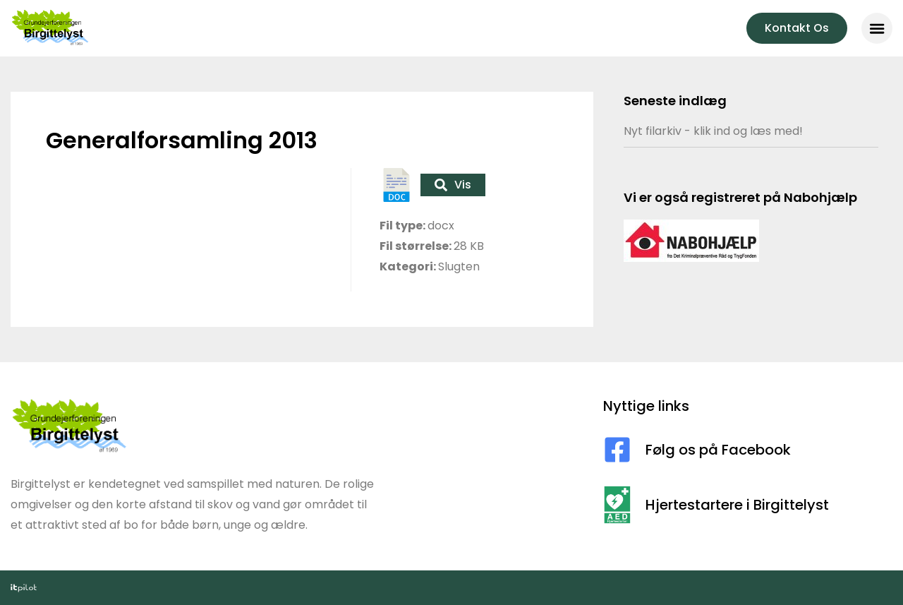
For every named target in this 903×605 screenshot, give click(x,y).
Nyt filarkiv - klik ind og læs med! (713, 131)
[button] (876, 28)
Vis (453, 184)
